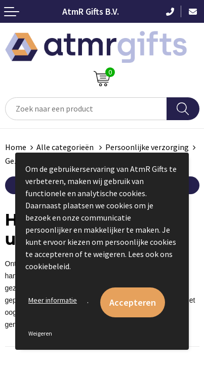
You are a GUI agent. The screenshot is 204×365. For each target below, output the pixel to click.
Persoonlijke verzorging (147, 147)
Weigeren (40, 333)
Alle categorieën (65, 147)
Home (15, 147)
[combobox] (86, 108)
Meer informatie (52, 300)
